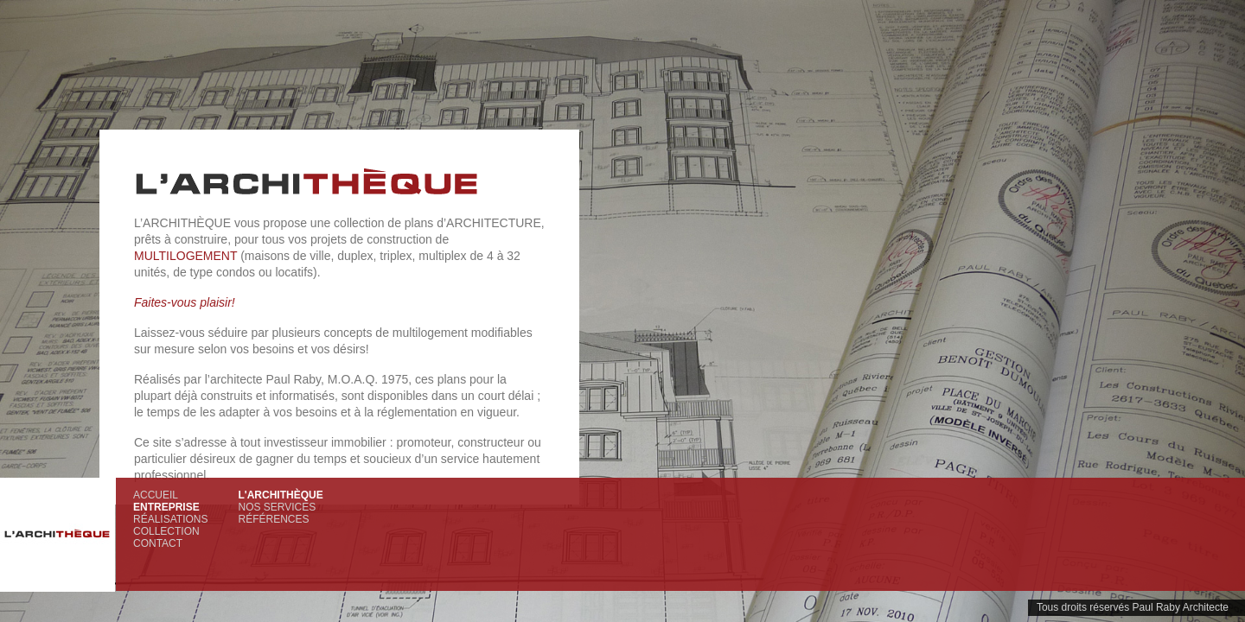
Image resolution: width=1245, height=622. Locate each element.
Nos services (277, 507)
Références (273, 519)
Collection (166, 531)
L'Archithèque (280, 495)
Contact (157, 543)
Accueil (155, 495)
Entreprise (166, 507)
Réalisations (170, 519)
